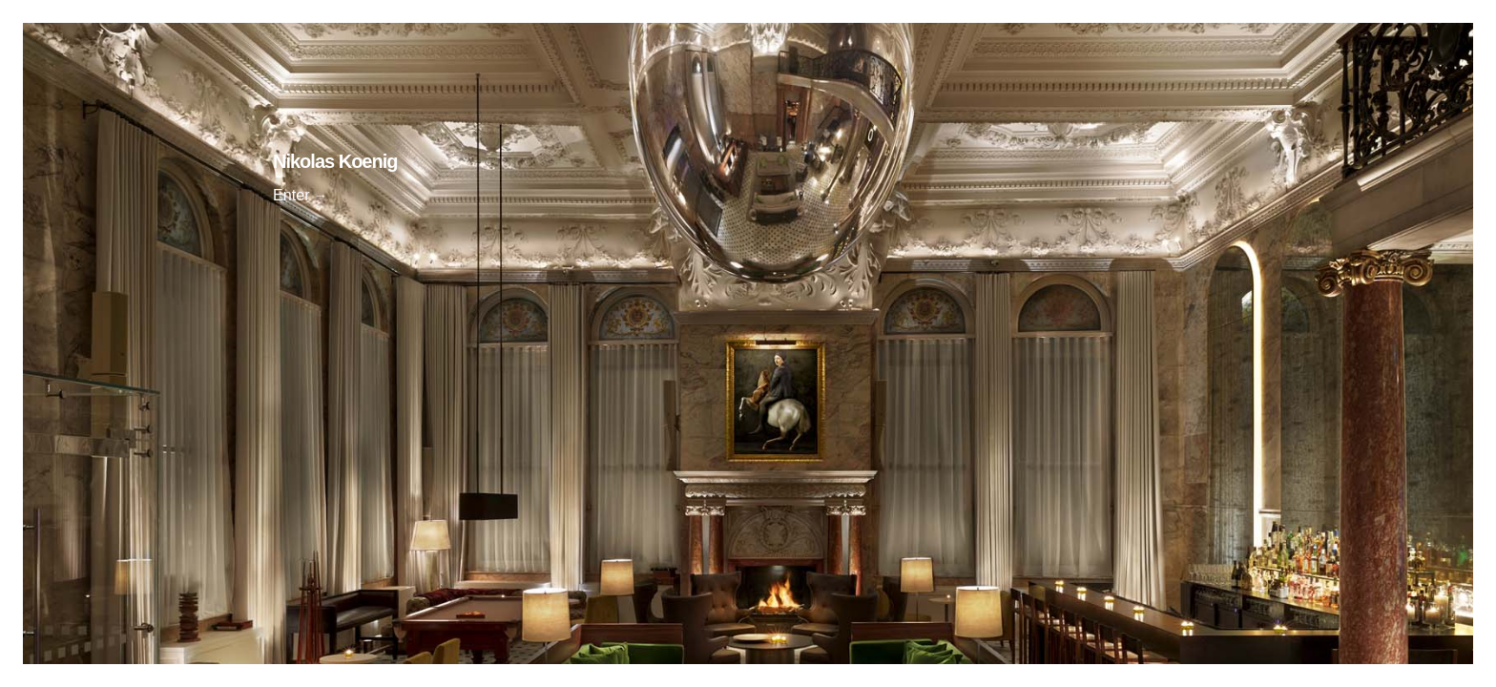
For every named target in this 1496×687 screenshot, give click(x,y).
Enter (291, 194)
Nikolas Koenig (335, 161)
